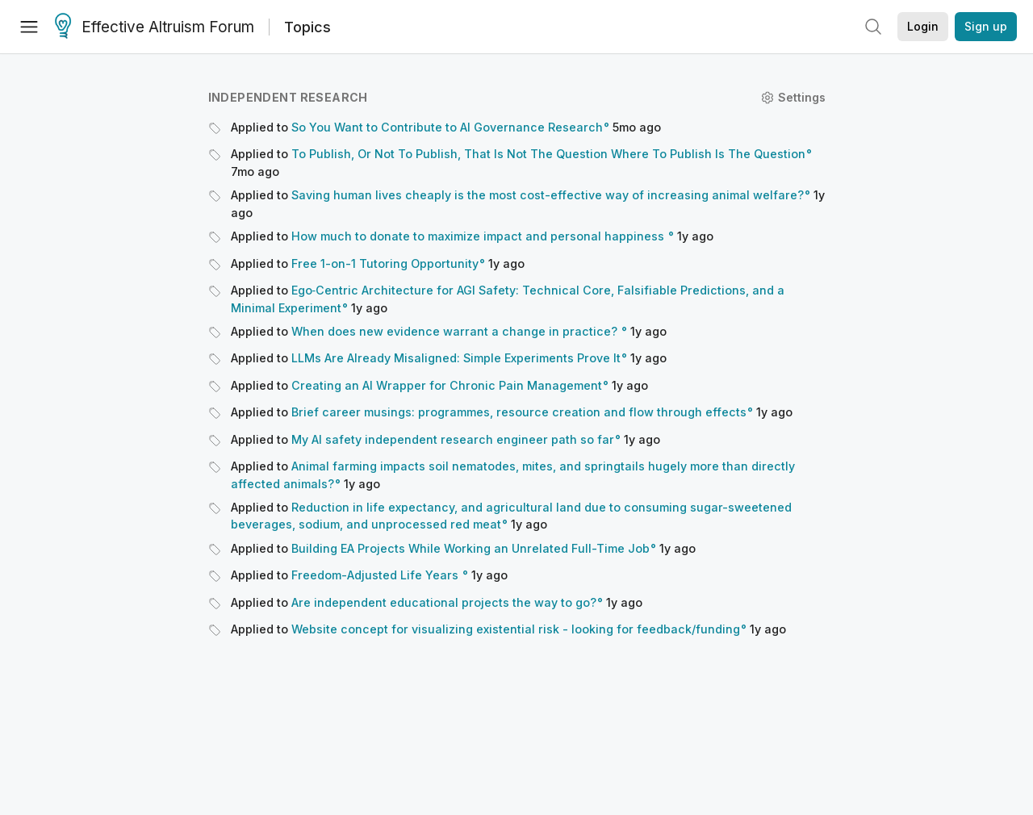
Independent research (288, 97)
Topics (307, 27)
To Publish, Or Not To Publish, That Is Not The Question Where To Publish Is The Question (548, 154)
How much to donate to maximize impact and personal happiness (479, 236)
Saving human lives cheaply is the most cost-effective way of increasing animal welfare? (547, 195)
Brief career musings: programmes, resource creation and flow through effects (519, 412)
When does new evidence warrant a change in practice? (456, 331)
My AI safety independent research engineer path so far (452, 439)
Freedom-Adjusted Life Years (376, 575)
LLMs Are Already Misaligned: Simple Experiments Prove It (456, 358)
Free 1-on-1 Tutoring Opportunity (385, 263)
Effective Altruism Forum (154, 27)
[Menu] (29, 26)
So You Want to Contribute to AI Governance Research (447, 127)
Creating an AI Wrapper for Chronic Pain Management (446, 385)
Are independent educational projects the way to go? (443, 602)
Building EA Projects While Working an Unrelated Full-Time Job (470, 548)
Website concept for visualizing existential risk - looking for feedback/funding (515, 629)
